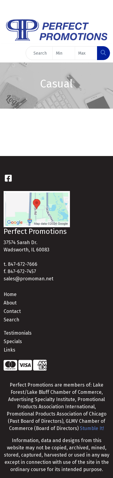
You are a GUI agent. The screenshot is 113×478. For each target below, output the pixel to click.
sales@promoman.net (28, 279)
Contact (12, 311)
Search (11, 320)
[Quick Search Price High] (86, 53)
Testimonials (18, 333)
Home (10, 294)
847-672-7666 (22, 264)
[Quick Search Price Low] (63, 53)
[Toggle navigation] (9, 53)
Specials (13, 341)
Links (9, 350)
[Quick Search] (39, 53)
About (10, 303)
